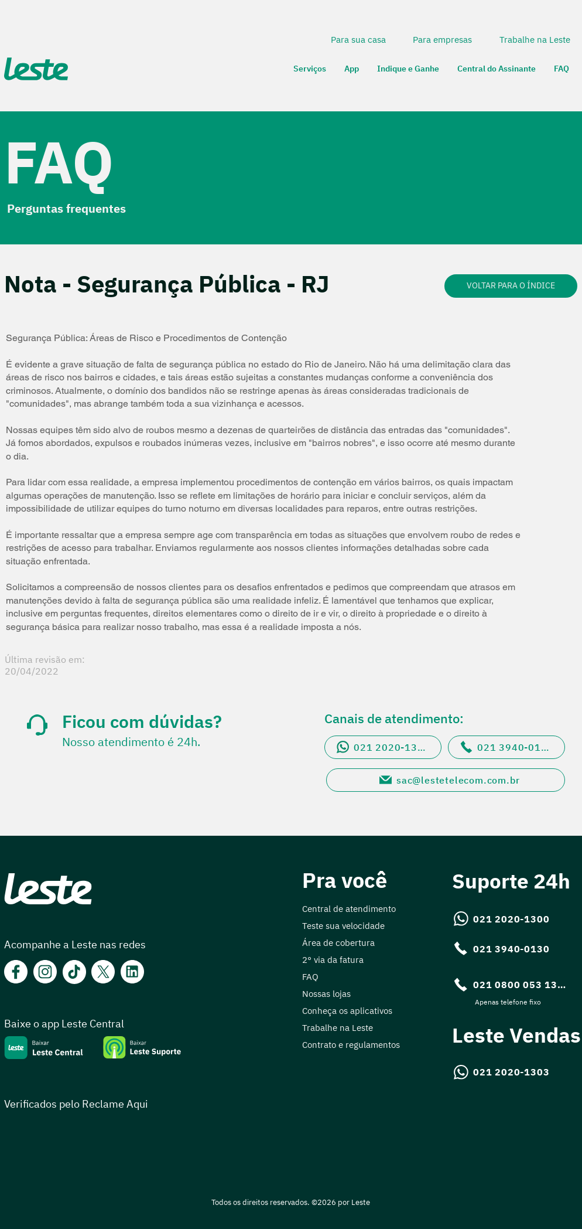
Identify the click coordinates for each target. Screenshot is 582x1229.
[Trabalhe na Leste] (535, 39)
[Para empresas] (443, 39)
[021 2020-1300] (382, 747)
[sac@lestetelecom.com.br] (445, 780)
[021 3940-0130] (506, 747)
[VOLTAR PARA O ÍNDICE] (510, 286)
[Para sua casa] (359, 39)
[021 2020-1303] (502, 1072)
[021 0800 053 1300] (510, 984)
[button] (310, 68)
